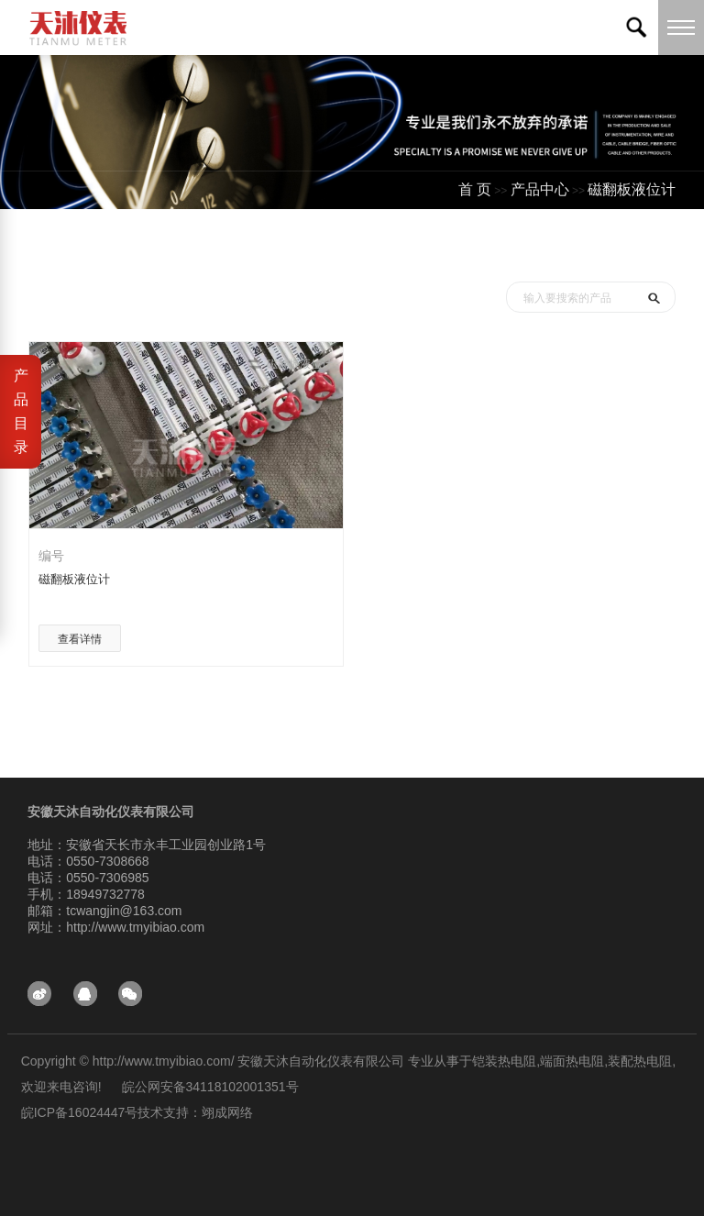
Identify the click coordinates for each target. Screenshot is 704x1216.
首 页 (474, 189)
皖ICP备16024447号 (79, 1112)
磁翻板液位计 (632, 189)
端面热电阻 (572, 1061)
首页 (492, 246)
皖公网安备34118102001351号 (210, 1086)
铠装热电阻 (504, 1061)
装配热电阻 (640, 1061)
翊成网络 (227, 1112)
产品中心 (540, 189)
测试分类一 (639, 246)
